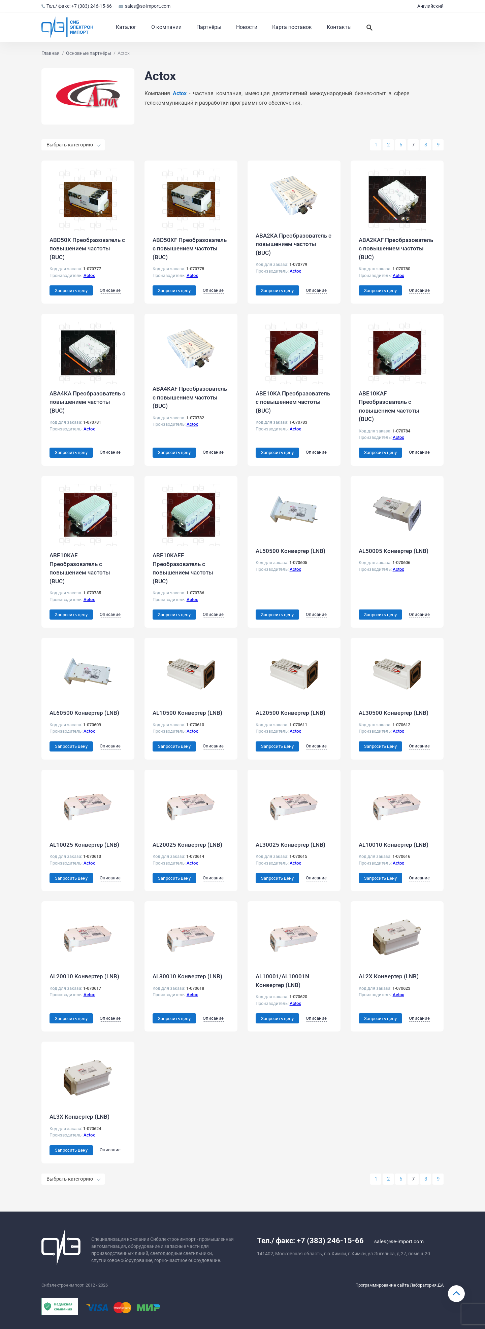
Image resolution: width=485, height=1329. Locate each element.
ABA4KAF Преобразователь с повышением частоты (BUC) (190, 397)
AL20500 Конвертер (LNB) (290, 712)
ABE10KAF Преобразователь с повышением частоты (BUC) (389, 406)
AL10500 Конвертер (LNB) (187, 712)
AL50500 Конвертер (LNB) (290, 551)
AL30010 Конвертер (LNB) (187, 976)
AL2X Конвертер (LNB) (389, 976)
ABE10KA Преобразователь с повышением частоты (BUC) (293, 402)
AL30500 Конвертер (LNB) (393, 712)
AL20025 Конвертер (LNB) (187, 844)
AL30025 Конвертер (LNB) (290, 844)
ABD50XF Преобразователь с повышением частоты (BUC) (190, 248)
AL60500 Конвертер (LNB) (84, 712)
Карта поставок (292, 27)
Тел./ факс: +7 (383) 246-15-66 (76, 6)
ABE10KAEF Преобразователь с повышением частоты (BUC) (183, 568)
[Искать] (369, 27)
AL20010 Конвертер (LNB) (84, 976)
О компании (166, 27)
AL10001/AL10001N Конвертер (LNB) (282, 980)
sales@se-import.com (144, 6)
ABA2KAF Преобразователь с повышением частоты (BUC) (396, 248)
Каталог (126, 27)
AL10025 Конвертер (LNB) (84, 844)
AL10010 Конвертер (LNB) (393, 844)
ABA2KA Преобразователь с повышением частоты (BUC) (293, 244)
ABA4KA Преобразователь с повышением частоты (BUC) (87, 402)
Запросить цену (71, 290)
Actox (89, 275)
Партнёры (208, 27)
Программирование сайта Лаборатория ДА (399, 1285)
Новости (246, 27)
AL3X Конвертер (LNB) (79, 1116)
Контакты (339, 27)
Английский (430, 6)
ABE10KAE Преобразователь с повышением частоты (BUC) (80, 568)
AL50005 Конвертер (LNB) (393, 551)
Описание (110, 290)
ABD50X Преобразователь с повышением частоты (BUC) (87, 248)
